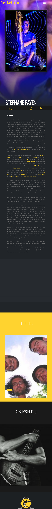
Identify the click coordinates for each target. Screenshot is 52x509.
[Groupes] (31, 108)
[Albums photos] (41, 108)
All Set (27, 159)
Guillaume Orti (31, 166)
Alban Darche (41, 174)
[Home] (10, 108)
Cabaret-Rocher (14, 176)
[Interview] (21, 108)
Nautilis (32, 168)
